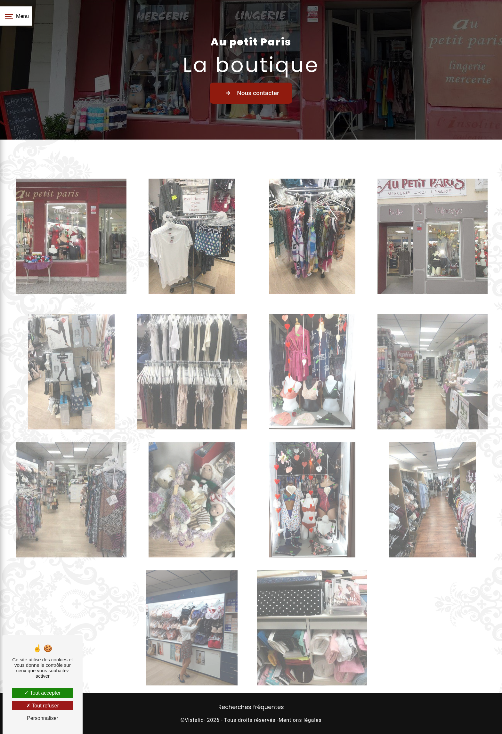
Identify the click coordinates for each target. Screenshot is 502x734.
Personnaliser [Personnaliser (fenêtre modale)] (42, 718)
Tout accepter (42, 693)
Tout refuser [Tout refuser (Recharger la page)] (42, 705)
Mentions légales (300, 720)
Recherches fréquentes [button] (251, 707)
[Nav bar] (16, 16)
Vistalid (194, 720)
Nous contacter (251, 93)
